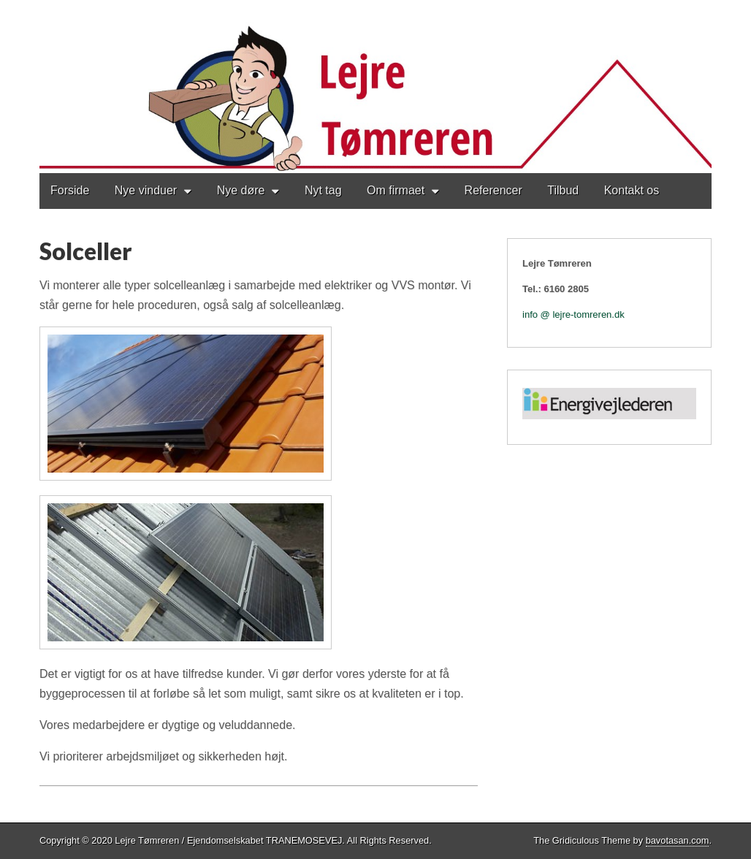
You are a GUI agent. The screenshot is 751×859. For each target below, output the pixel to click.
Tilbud (563, 190)
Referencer (493, 190)
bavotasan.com (677, 840)
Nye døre (241, 190)
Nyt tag (323, 190)
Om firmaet (395, 190)
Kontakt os (632, 190)
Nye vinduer (146, 190)
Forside (69, 190)
